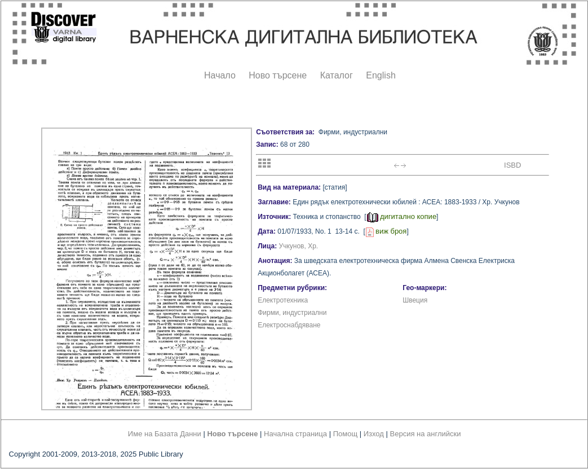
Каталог (336, 75)
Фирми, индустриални (292, 313)
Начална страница (295, 433)
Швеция (415, 300)
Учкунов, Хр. (299, 246)
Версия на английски (425, 433)
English (380, 75)
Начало (220, 75)
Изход (374, 433)
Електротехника (283, 300)
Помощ (345, 433)
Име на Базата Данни (164, 433)
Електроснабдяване (289, 325)
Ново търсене (278, 75)
